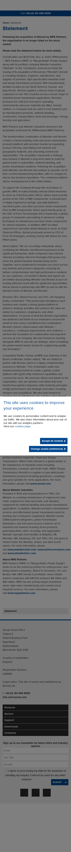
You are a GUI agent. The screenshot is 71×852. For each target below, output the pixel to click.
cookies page (23, 426)
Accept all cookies (52, 441)
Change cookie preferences (47, 448)
